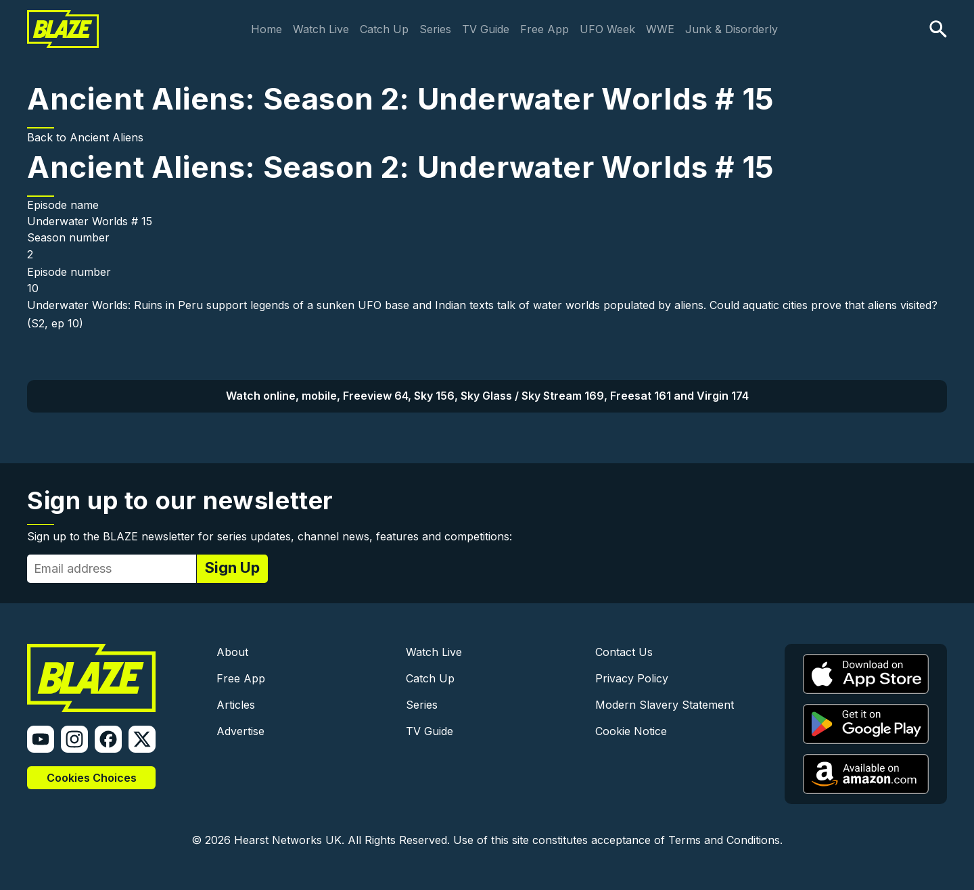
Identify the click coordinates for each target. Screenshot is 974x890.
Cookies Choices (92, 777)
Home (266, 29)
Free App (544, 29)
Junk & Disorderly (731, 29)
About (232, 652)
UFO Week (607, 29)
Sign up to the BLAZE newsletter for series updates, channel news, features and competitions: (269, 536)
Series (435, 29)
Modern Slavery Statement (664, 704)
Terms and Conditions (724, 840)
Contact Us (624, 652)
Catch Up (384, 29)
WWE (660, 29)
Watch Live (321, 29)
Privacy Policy (631, 678)
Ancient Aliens (106, 137)
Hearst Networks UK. (289, 840)
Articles (235, 704)
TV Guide (485, 29)
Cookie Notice (631, 731)
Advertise (240, 731)
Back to (48, 137)
